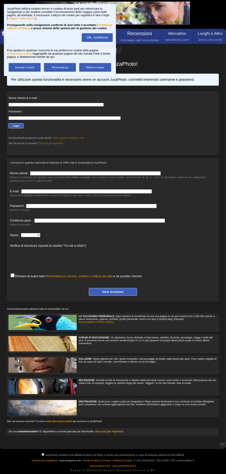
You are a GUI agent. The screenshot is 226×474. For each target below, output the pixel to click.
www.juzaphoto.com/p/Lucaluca (96, 321)
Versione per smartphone (44, 460)
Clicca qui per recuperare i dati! (68, 138)
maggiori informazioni (21, 18)
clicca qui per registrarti (109, 431)
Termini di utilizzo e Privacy (97, 460)
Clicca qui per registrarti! (50, 143)
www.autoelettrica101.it (124, 466)
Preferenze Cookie (19, 53)
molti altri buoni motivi (58, 421)
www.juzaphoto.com (100, 466)
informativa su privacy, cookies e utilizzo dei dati (79, 276)
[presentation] (39, 258)
